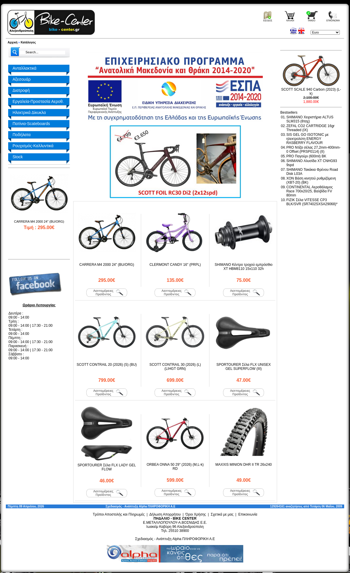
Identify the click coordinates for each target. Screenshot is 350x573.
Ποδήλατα (22, 134)
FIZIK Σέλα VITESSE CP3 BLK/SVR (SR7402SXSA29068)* (311, 202)
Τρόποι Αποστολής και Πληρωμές (119, 514)
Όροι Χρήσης (196, 514)
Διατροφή (21, 90)
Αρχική (13, 42)
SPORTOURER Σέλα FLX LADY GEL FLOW (107, 467)
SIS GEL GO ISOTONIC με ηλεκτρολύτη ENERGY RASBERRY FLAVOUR (307, 139)
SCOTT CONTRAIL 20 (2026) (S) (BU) (107, 365)
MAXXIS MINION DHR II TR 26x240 (244, 465)
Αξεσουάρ (22, 79)
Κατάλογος (28, 42)
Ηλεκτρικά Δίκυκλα (29, 112)
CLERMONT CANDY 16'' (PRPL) (175, 265)
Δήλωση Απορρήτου (165, 514)
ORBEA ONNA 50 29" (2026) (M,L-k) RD (175, 467)
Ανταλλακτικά (24, 68)
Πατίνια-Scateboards (31, 123)
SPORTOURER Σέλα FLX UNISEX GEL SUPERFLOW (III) (243, 367)
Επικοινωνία (247, 514)
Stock (18, 156)
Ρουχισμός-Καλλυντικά (33, 145)
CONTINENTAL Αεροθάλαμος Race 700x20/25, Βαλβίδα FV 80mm (309, 191)
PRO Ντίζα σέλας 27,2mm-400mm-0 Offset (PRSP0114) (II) (313, 149)
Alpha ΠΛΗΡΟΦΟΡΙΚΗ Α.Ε (157, 506)
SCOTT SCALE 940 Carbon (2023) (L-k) (311, 91)
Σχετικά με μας (222, 514)
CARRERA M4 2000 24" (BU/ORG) (39, 221)
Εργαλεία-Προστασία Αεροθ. (38, 101)
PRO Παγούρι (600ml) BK (306, 156)
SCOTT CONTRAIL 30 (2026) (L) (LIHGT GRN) (175, 367)
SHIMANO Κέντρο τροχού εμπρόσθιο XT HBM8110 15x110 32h (243, 267)
